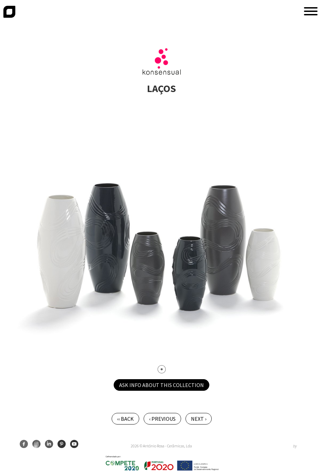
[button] (311, 11)
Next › (198, 418)
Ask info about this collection (161, 385)
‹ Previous (162, 418)
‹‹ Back (125, 418)
